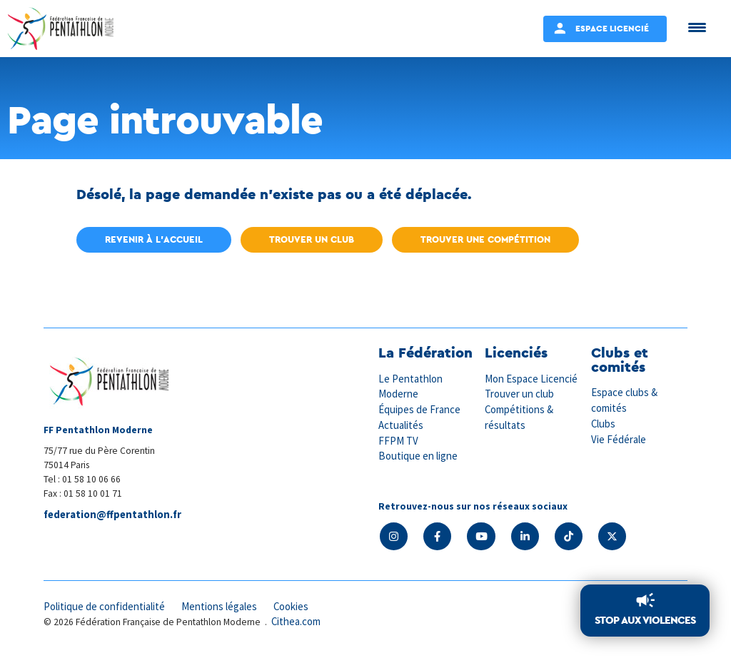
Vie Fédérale (619, 438)
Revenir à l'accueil (154, 239)
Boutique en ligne (418, 454)
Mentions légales (222, 606)
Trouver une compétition (485, 239)
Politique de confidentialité (105, 606)
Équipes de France (419, 408)
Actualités (401, 423)
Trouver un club (311, 239)
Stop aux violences (645, 620)
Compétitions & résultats (520, 416)
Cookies (295, 606)
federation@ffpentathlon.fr (114, 515)
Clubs (603, 423)
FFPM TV (398, 439)
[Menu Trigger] (697, 26)
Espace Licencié (612, 28)
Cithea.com (297, 621)
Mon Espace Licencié (532, 378)
